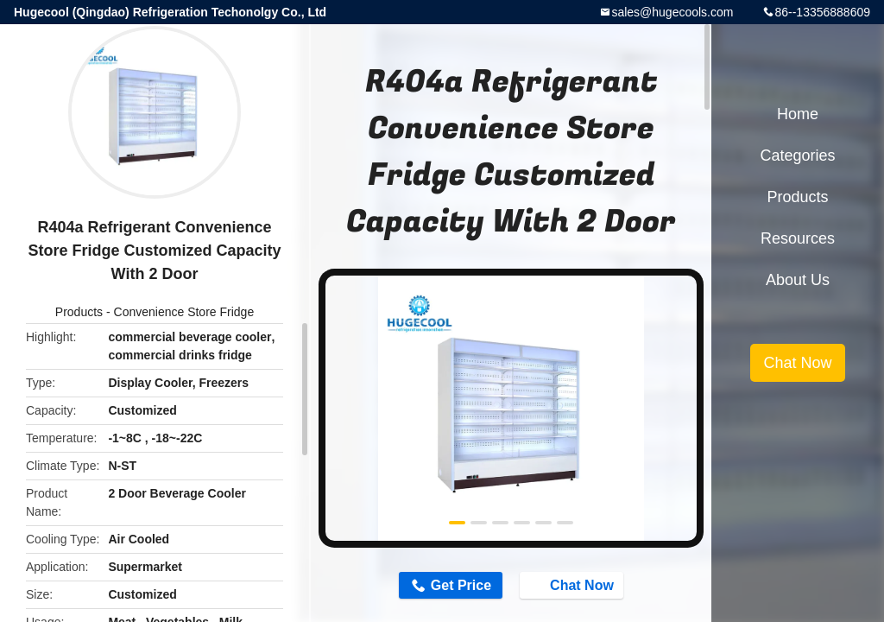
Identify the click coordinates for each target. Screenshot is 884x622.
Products (79, 312)
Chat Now (575, 584)
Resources (798, 238)
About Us (798, 280)
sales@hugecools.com (672, 12)
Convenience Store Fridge (184, 312)
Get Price (459, 585)
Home (797, 114)
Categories (797, 155)
